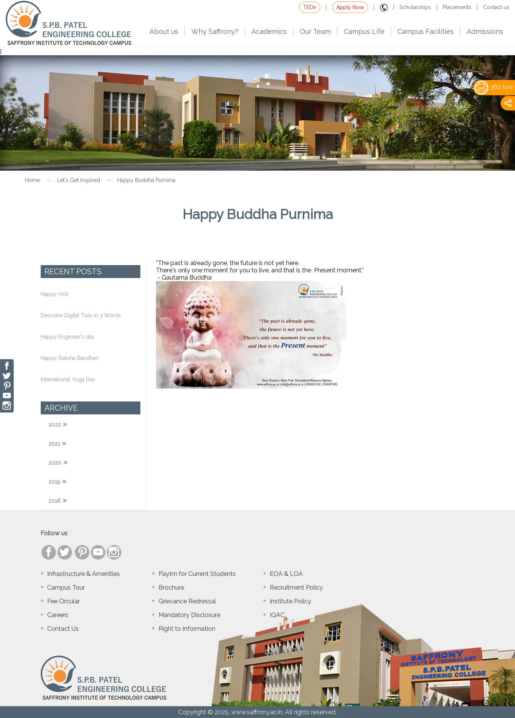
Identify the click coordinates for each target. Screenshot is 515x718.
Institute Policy (290, 601)
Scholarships (415, 7)
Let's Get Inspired (78, 180)
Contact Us (63, 628)
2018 (54, 501)
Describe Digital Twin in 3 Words (81, 315)
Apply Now (350, 7)
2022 (54, 425)
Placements (457, 7)
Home (32, 180)
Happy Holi (54, 294)
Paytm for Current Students (197, 573)
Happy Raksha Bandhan (70, 358)
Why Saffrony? (214, 31)
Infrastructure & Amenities (83, 573)
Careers (57, 615)
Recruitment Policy (296, 587)
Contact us (496, 7)
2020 (54, 463)
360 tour (494, 87)
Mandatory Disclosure (189, 615)
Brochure (171, 587)
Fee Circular (63, 601)
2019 (54, 482)
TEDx (309, 7)
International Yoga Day (68, 379)
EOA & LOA (286, 573)
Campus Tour (66, 587)
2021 (54, 444)
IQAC (277, 615)
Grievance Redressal (187, 601)
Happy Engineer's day (68, 337)
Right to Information (187, 628)
